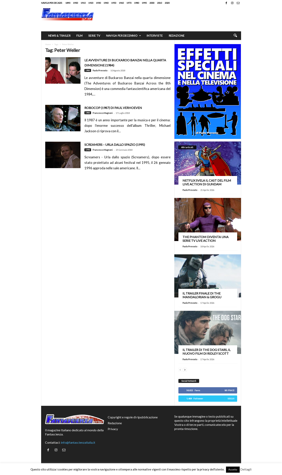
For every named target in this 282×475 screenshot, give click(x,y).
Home (48, 44)
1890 (67, 3)
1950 (113, 3)
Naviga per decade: (51, 3)
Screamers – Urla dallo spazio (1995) (114, 144)
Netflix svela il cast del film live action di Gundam (207, 182)
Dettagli (245, 469)
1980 (136, 3)
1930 (98, 3)
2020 (167, 3)
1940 (106, 3)
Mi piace (229, 390)
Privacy (113, 429)
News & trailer (59, 35)
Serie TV (94, 35)
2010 (159, 3)
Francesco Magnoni (103, 113)
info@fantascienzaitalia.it (78, 442)
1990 (144, 3)
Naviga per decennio (123, 35)
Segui (231, 398)
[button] (235, 35)
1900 (75, 3)
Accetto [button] (232, 469)
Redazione (176, 35)
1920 (90, 3)
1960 (121, 3)
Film (79, 35)
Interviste (154, 35)
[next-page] (185, 369)
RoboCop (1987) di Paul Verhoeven (113, 108)
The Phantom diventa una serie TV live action (206, 238)
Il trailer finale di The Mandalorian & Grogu (202, 295)
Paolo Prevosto (100, 70)
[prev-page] (180, 369)
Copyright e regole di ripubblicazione (133, 417)
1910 (83, 3)
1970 (129, 3)
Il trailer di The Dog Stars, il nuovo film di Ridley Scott (206, 351)
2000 (151, 3)
